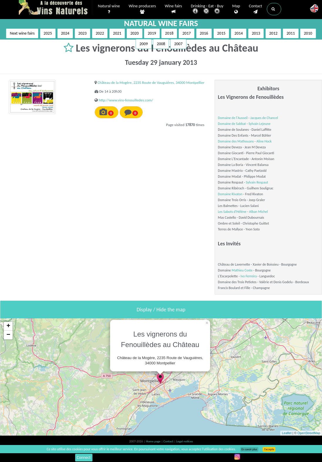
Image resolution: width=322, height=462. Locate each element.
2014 (239, 33)
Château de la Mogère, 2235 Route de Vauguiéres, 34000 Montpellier (150, 82)
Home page (153, 441)
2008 (161, 43)
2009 (143, 43)
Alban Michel (258, 212)
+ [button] (8, 326)
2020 (134, 33)
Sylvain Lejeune (260, 124)
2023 (82, 33)
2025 (48, 33)
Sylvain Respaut (257, 182)
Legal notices (184, 441)
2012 (273, 33)
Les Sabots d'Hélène (232, 212)
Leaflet (286, 433)
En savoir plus (249, 449)
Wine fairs (173, 9)
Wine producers (142, 9)
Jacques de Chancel (264, 118)
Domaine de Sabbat (232, 124)
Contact (255, 9)
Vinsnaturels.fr (55, 8)
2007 (178, 43)
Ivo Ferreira (248, 276)
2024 (65, 33)
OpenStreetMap (308, 433)
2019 (152, 33)
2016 (204, 33)
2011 (290, 33)
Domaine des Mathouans (236, 141)
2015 (221, 33)
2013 (256, 33)
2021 (117, 33)
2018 (169, 33)
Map (236, 9)
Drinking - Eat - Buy (207, 9)
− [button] (8, 335)
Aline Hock (264, 141)
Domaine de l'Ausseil (232, 118)
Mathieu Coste (242, 270)
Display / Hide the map (160, 309)
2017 (186, 33)
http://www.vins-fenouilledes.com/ (126, 100)
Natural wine (109, 9)
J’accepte (269, 449)
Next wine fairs (22, 33)
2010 (308, 33)
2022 (100, 33)
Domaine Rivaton (230, 194)
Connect (84, 457)
